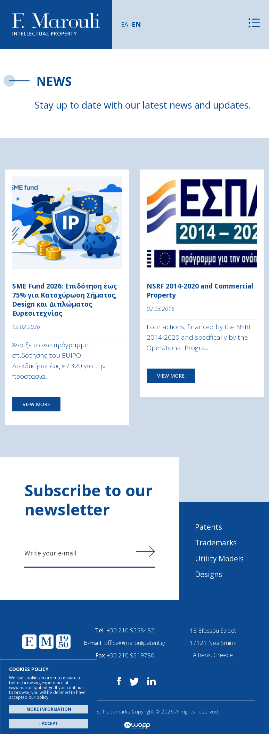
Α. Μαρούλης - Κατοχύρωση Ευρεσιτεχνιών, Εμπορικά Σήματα (56, 24)
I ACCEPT (48, 723)
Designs (208, 574)
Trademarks (216, 542)
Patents (208, 527)
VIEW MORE (36, 404)
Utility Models (219, 558)
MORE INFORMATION (48, 709)
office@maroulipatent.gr (135, 643)
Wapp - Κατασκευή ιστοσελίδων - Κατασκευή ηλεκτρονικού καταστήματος (137, 725)
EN (136, 24)
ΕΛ (124, 24)
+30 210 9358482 (130, 630)
